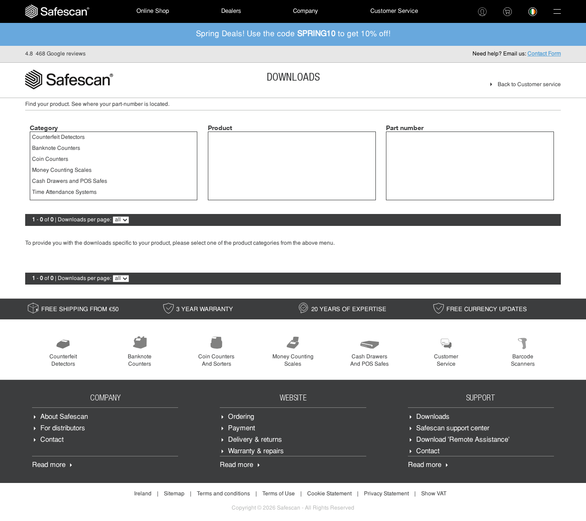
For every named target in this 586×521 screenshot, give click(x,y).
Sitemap (174, 495)
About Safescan (64, 418)
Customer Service (394, 11)
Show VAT (433, 495)
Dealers (231, 11)
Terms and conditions (223, 495)
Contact (52, 441)
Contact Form (544, 54)
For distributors (62, 429)
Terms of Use (278, 495)
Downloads (433, 418)
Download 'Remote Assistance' (463, 441)
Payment (241, 429)
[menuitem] (57, 11)
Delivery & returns (255, 441)
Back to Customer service (529, 85)
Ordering (241, 418)
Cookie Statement (329, 495)
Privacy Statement (386, 495)
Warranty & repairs (256, 452)
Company (305, 11)
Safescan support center (452, 429)
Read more (48, 466)
